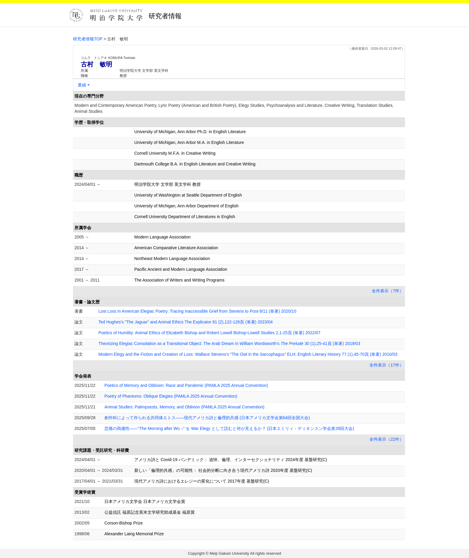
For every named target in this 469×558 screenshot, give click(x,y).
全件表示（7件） (387, 290)
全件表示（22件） (386, 439)
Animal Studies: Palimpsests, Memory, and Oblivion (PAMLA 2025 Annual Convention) (184, 407)
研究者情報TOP (88, 39)
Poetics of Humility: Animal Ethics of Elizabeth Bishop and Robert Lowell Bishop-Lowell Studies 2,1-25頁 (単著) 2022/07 (209, 332)
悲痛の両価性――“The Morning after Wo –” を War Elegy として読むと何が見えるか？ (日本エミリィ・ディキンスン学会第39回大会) (229, 428)
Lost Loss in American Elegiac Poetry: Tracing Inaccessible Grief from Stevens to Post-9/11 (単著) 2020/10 (197, 311)
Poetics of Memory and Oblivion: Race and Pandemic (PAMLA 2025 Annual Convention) (186, 385)
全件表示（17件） (386, 365)
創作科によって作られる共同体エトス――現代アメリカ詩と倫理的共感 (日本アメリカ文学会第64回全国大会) (207, 417)
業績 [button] (82, 85)
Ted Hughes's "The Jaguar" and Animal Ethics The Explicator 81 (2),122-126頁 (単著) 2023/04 (185, 322)
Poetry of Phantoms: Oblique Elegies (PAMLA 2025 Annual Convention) (170, 396)
